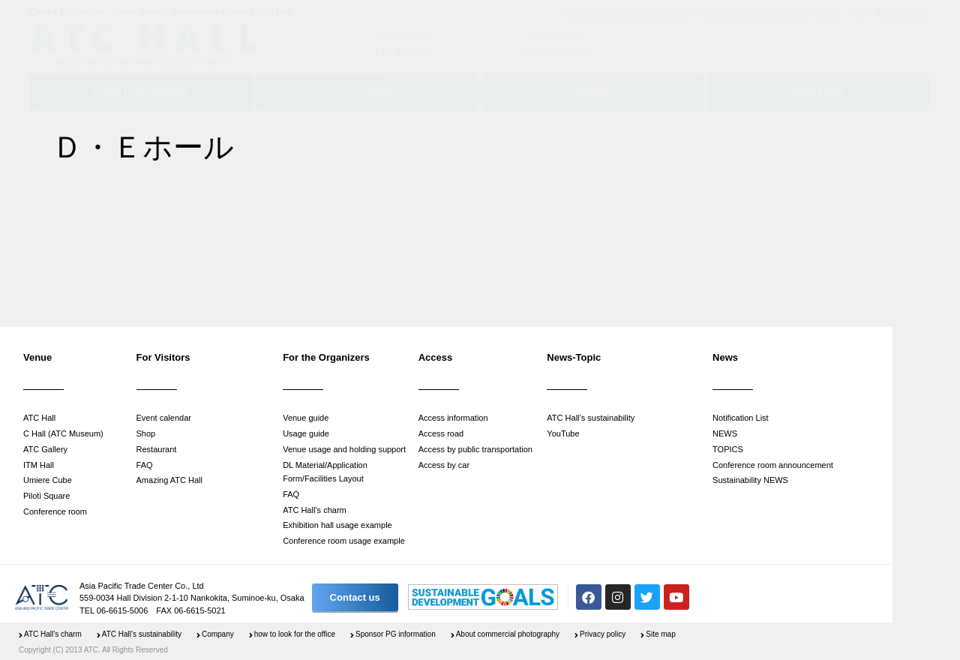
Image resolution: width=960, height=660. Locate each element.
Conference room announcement (772, 465)
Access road (441, 433)
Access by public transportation (475, 449)
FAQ (144, 465)
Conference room (55, 511)
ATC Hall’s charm (314, 510)
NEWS (724, 433)
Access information (453, 417)
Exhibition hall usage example (337, 525)
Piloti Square (46, 495)
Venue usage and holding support (344, 449)
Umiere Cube (47, 480)
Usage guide (306, 433)
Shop (146, 433)
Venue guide (305, 417)
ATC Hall (39, 417)
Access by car (444, 465)
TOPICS (727, 449)
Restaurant (156, 449)
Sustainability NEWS (750, 480)
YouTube (563, 433)
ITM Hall (38, 465)
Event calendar (163, 417)
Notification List (740, 417)
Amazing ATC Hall (169, 480)
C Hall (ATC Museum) (63, 433)
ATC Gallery (45, 449)
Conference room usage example (344, 540)
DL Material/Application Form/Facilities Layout (325, 472)
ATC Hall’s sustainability (590, 417)
